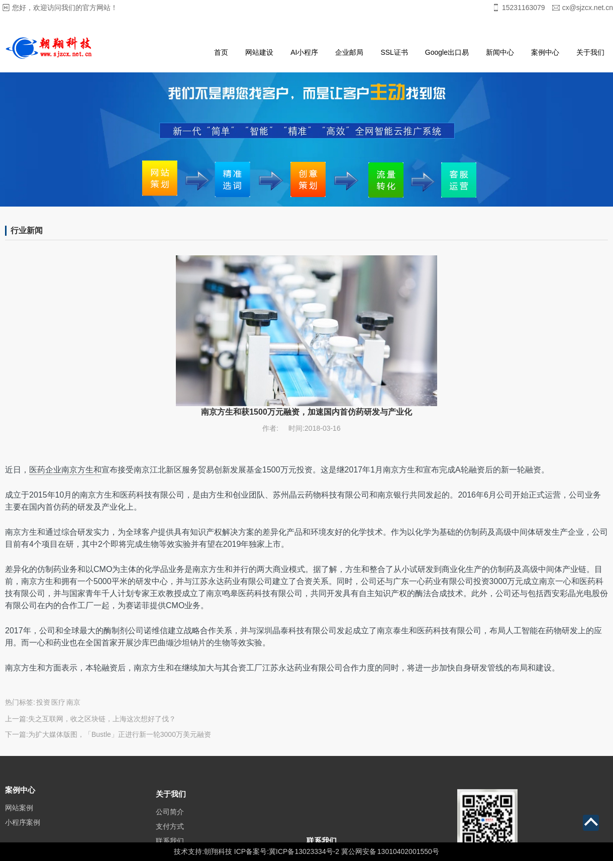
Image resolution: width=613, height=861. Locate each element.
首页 (221, 52)
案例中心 (545, 52)
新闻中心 (500, 52)
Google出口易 (447, 52)
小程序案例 (22, 830)
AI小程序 (304, 52)
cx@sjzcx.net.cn (587, 8)
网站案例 (19, 815)
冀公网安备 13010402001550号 (390, 851)
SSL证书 (393, 52)
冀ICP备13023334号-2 (304, 851)
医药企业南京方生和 (65, 469)
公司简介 (170, 822)
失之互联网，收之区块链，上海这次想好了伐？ (102, 719)
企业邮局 (349, 52)
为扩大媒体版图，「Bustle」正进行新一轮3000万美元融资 (119, 734)
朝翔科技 (218, 851)
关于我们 (590, 52)
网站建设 (259, 52)
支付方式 (170, 836)
